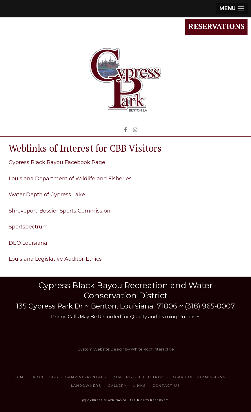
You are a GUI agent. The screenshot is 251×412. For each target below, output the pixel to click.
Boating (122, 377)
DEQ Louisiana (28, 243)
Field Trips (152, 377)
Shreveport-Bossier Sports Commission (59, 211)
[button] (232, 8)
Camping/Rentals (85, 377)
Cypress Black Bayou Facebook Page (57, 162)
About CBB (46, 377)
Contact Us (166, 386)
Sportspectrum (28, 227)
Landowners (86, 386)
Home (20, 377)
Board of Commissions (202, 377)
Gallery (117, 386)
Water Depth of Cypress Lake (47, 194)
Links (139, 386)
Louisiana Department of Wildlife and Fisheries (70, 178)
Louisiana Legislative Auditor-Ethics (55, 259)
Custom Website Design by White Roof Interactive (125, 349)
